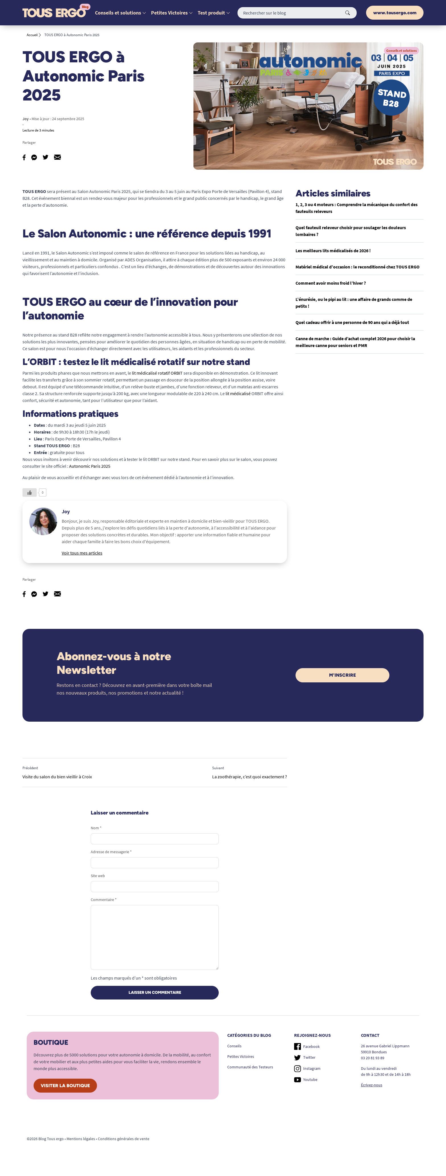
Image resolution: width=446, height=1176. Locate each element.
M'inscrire (342, 675)
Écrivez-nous (371, 1084)
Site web (98, 875)
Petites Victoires (169, 12)
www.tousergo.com (394, 12)
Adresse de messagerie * (111, 851)
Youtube (305, 1079)
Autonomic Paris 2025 (89, 466)
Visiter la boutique (65, 1085)
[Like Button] (29, 492)
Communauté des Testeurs (250, 1067)
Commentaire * (104, 899)
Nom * (96, 827)
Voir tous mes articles (82, 553)
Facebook (307, 1046)
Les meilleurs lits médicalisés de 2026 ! (333, 250)
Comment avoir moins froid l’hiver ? (331, 283)
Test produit (211, 12)
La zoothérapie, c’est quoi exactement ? (249, 776)
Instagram (307, 1068)
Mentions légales (81, 1138)
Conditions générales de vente (123, 1138)
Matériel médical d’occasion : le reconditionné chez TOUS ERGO (358, 267)
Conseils (234, 1045)
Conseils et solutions (118, 12)
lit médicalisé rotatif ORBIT (157, 373)
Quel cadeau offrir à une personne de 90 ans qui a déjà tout (352, 322)
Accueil (32, 34)
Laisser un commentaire (155, 992)
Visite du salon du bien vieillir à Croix (57, 776)
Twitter (304, 1057)
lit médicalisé (238, 393)
